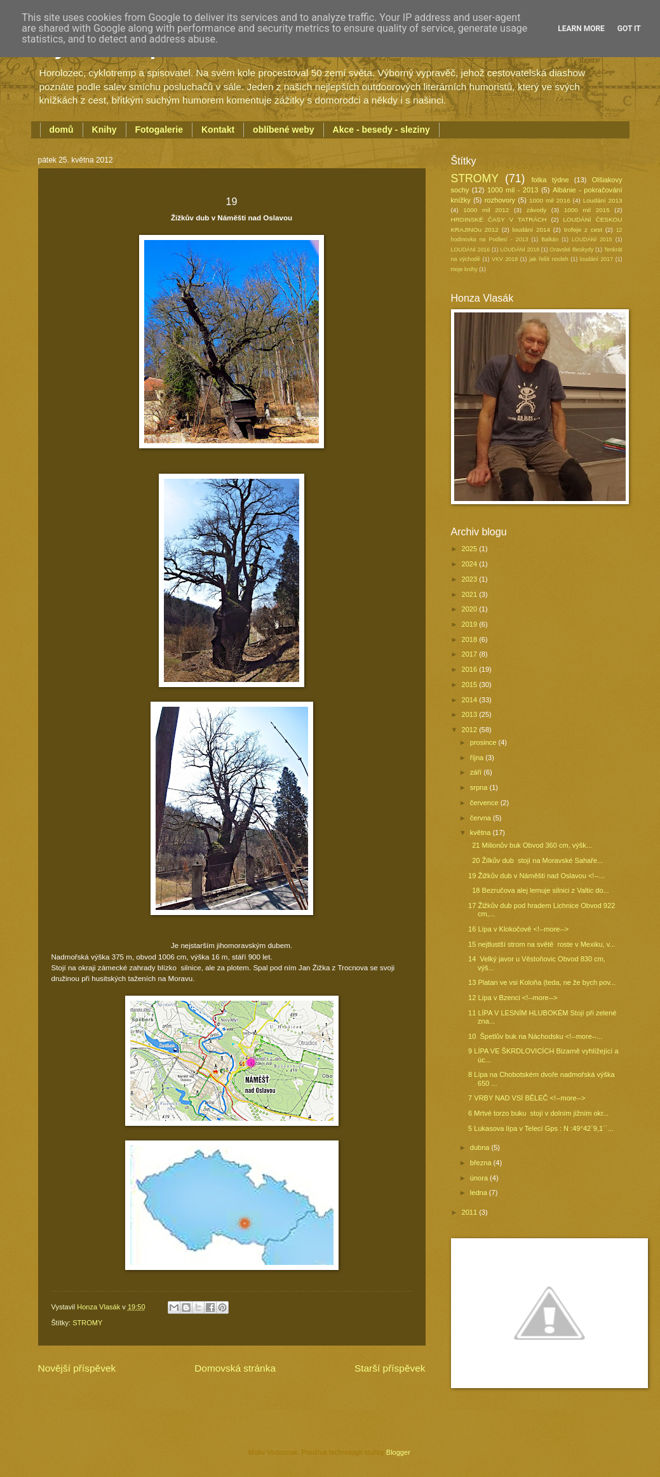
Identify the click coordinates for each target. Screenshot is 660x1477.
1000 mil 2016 (549, 200)
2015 (471, 684)
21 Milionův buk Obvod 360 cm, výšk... (530, 845)
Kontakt (217, 129)
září (476, 772)
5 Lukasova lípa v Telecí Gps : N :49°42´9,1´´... (541, 1128)
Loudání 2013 (603, 200)
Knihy (104, 129)
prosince (484, 742)
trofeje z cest (583, 229)
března (482, 1162)
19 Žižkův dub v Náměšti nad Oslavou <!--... (536, 875)
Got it (629, 28)
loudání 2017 (596, 259)
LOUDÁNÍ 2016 (470, 249)
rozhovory (500, 200)
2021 (471, 594)
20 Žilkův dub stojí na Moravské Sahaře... (535, 860)
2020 (471, 609)
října (478, 757)
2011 (471, 1212)
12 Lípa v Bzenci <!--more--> (512, 997)
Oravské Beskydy (571, 249)
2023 (471, 579)
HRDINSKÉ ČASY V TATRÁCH (499, 219)
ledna (479, 1192)
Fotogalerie (159, 129)
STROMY (87, 1323)
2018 (471, 639)
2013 (471, 714)
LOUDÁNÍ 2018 (519, 249)
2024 (471, 564)
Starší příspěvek (390, 1368)
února (480, 1178)
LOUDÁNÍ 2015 (592, 239)
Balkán (549, 239)
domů (62, 129)
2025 (471, 548)
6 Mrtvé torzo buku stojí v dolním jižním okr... (538, 1113)
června (481, 818)
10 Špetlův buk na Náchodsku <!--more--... (535, 1036)
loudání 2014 (531, 229)
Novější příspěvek (77, 1368)
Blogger (398, 1452)
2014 (471, 700)
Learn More (581, 28)
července (485, 802)
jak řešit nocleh (548, 259)
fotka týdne (550, 180)
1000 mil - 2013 (512, 190)
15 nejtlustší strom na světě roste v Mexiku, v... (542, 944)
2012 (471, 729)
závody (536, 209)
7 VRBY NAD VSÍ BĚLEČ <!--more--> (526, 1098)
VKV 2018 (505, 259)
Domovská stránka (235, 1368)
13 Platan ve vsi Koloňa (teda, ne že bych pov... (542, 982)
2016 (471, 669)
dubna (481, 1147)
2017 (471, 654)
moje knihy (464, 269)
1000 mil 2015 (587, 209)
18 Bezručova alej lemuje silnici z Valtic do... (538, 890)
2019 (471, 624)
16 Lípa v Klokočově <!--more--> (518, 929)
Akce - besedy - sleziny (381, 129)
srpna (480, 787)
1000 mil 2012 (486, 209)
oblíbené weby (283, 129)
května (481, 832)
